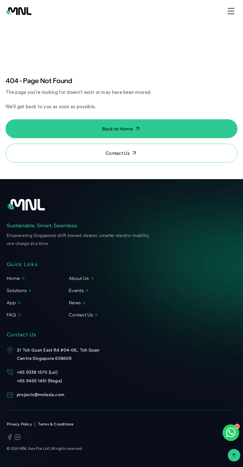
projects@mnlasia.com (40, 395)
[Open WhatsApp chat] (231, 432)
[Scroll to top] (234, 455)
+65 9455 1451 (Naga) (39, 381)
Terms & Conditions (56, 424)
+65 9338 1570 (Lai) (37, 372)
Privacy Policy (19, 424)
